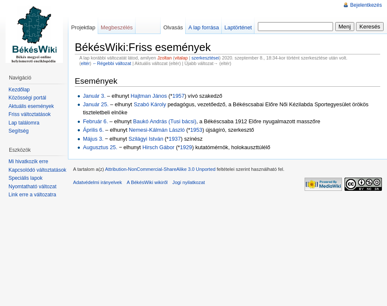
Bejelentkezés (366, 5)
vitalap (181, 57)
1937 (175, 139)
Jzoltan (164, 57)
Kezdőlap (19, 90)
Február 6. (95, 121)
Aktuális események (31, 106)
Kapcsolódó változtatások (37, 170)
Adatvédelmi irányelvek (97, 182)
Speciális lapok (25, 178)
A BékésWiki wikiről (147, 182)
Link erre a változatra (32, 195)
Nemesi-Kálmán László (157, 130)
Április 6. (93, 130)
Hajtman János (149, 96)
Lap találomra (24, 123)
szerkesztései (205, 57)
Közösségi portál (27, 98)
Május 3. (93, 139)
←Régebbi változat (112, 63)
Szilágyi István (146, 139)
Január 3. (94, 96)
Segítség (18, 131)
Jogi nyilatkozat (188, 182)
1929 (186, 147)
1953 (196, 130)
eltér (85, 63)
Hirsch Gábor (158, 147)
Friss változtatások (29, 114)
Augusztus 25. (100, 147)
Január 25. (95, 104)
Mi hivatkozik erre (28, 161)
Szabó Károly (150, 104)
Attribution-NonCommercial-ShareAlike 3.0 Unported (160, 169)
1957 (178, 96)
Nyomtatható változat (32, 187)
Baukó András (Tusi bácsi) (164, 121)
